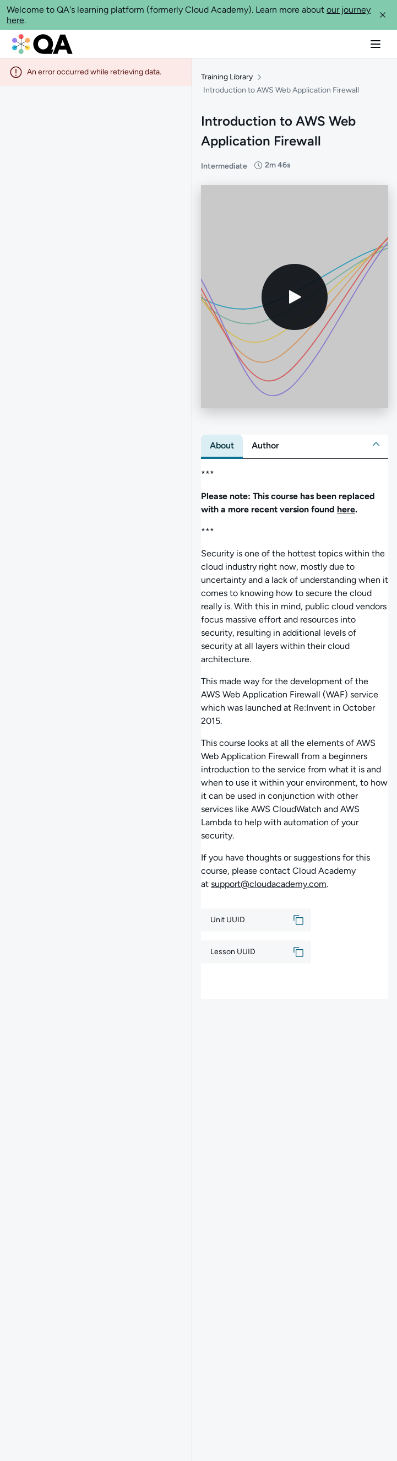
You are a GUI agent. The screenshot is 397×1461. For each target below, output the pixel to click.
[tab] (222, 446)
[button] (382, 15)
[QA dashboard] (42, 44)
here (346, 509)
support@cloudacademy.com (269, 884)
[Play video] (295, 297)
